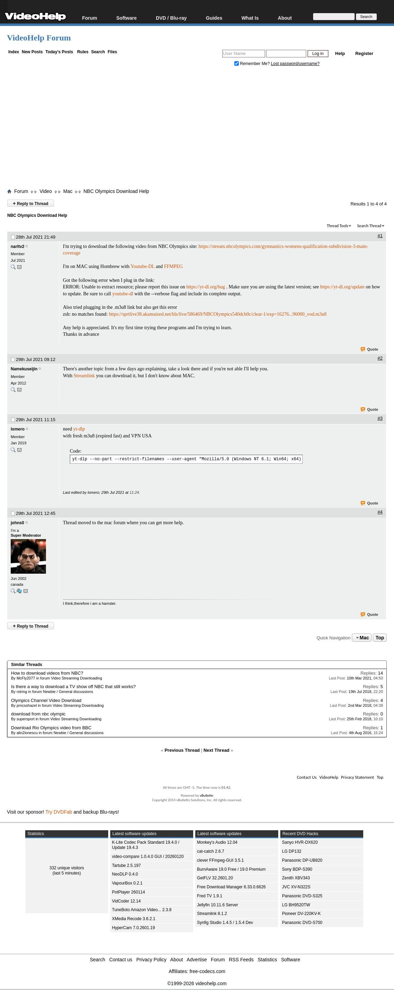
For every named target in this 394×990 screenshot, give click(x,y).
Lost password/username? (295, 63)
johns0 (17, 522)
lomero (18, 429)
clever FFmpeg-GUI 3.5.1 (220, 860)
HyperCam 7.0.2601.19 (133, 927)
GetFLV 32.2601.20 (215, 878)
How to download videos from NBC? (47, 673)
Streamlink (84, 375)
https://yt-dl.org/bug (205, 286)
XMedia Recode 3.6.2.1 (133, 918)
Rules (82, 51)
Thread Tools (337, 225)
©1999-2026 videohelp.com (196, 983)
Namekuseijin (24, 369)
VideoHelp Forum (39, 37)
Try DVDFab (59, 812)
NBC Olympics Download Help (116, 191)
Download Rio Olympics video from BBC (51, 727)
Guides (214, 18)
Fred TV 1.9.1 (209, 896)
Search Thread (369, 225)
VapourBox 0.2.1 (127, 883)
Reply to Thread (30, 203)
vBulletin (206, 795)
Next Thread (216, 750)
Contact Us (307, 777)
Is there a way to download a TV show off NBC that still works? (73, 686)
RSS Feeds (241, 959)
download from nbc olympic (38, 713)
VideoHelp (328, 777)
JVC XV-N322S (296, 887)
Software (126, 18)
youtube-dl (122, 293)
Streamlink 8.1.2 (212, 913)
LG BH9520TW (296, 905)
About (285, 18)
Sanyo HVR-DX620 (300, 842)
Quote (369, 349)
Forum (89, 18)
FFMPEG (173, 266)
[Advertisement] (200, 129)
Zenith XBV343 (296, 878)
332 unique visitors (66, 868)
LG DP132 (291, 851)
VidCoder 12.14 (126, 901)
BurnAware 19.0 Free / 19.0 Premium (231, 869)
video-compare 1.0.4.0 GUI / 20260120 (148, 856)
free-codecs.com (207, 971)
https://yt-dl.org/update (342, 286)
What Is (250, 18)
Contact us (120, 959)
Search (98, 51)
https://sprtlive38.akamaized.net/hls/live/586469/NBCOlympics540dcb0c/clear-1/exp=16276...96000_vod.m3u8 (218, 314)
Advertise (197, 959)
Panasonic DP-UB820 (302, 860)
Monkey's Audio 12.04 (217, 842)
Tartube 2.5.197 (126, 865)
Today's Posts (59, 51)
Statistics (267, 959)
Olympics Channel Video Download (46, 700)
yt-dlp (79, 429)
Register (364, 53)
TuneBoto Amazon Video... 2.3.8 (141, 909)
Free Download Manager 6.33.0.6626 (231, 887)
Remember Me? (252, 63)
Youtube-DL (143, 266)
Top (380, 637)
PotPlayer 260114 (128, 892)
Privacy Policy (152, 959)
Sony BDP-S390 (297, 869)
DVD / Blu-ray (171, 18)
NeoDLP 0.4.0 (125, 874)
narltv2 (17, 246)
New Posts (32, 51)
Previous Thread (182, 750)
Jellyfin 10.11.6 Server (217, 905)
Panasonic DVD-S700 (302, 922)
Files (112, 51)
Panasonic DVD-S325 (302, 896)
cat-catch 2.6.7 (210, 851)
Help (340, 53)
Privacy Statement (357, 777)
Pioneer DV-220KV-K (301, 913)
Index (13, 51)
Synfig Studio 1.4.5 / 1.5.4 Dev (225, 922)
